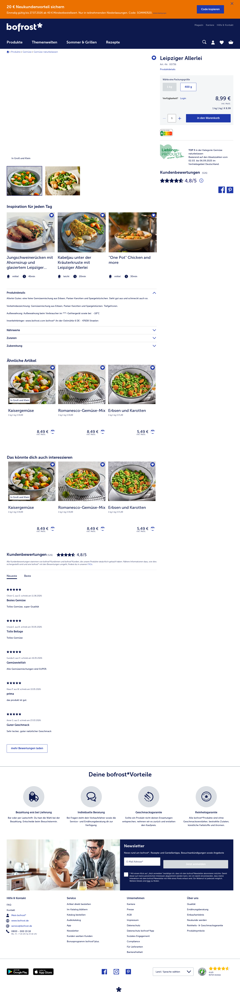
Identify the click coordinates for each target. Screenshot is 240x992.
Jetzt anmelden (214, 864)
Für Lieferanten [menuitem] (135, 945)
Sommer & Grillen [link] (81, 42)
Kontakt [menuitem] (11, 908)
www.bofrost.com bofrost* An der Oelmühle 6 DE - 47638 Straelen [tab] (52, 320)
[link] (41, 27)
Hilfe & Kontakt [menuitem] (225, 25)
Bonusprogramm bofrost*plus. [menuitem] (83, 940)
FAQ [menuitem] (9, 903)
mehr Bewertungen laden (27, 751)
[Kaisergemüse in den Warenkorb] (51, 432)
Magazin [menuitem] (198, 25)
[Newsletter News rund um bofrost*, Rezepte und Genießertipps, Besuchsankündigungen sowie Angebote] (176, 866)
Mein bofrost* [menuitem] (16, 913)
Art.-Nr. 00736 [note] (168, 64)
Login (183, 98)
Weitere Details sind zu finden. (145, 881)
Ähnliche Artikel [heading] (21, 360)
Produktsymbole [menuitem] (196, 929)
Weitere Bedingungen (159, 13)
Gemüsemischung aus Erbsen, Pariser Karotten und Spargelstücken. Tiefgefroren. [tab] (62, 306)
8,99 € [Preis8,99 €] (223, 98)
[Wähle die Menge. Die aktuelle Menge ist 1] (172, 118)
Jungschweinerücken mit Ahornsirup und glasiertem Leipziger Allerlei (30, 262)
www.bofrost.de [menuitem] (18, 919)
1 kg (169, 86)
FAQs (90, 567)
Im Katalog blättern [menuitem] (77, 908)
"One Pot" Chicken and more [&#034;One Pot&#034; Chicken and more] (129, 260)
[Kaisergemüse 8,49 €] (32, 406)
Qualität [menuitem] (191, 903)
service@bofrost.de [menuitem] (19, 924)
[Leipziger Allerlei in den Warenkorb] (208, 118)
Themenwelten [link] (44, 42)
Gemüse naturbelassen (46, 51)
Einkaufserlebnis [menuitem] (195, 913)
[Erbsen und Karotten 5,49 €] (132, 406)
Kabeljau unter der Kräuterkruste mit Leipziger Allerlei (74, 262)
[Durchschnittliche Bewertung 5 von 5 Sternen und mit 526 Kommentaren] (201, 181)
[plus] (179, 118)
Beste (27, 578)
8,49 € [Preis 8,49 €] (40, 432)
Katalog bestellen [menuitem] (76, 913)
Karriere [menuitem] (210, 25)
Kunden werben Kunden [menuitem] (79, 935)
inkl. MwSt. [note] (41, 436)
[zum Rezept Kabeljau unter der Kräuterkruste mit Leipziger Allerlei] (81, 232)
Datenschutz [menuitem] (133, 924)
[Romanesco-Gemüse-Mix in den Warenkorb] (101, 432)
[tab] (213, 42)
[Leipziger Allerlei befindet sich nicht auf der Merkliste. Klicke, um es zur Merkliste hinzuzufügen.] (152, 58)
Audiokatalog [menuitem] (74, 919)
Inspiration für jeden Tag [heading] (29, 206)
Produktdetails (167, 69)
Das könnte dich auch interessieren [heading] (39, 458)
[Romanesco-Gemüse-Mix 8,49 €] (82, 406)
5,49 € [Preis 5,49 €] (140, 432)
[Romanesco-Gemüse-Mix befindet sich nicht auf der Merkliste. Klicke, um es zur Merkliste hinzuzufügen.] (102, 368)
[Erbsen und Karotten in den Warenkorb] (151, 432)
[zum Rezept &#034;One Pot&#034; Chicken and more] (132, 232)
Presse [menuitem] (130, 908)
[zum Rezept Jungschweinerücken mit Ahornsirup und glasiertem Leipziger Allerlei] (30, 232)
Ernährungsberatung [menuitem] (197, 908)
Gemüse (27, 51)
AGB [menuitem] (129, 913)
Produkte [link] (14, 42)
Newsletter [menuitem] (73, 929)
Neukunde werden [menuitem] (197, 919)
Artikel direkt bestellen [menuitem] (79, 903)
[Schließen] (232, 4)
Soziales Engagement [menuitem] (138, 935)
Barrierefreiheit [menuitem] (135, 951)
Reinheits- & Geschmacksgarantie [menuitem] (205, 924)
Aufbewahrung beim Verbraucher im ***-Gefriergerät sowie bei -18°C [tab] (53, 313)
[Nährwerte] (167, 132)
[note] (208, 157)
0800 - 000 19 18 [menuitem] (19, 929)
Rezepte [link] (113, 42)
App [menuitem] (69, 924)
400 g (188, 86)
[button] (210, 9)
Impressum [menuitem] (133, 919)
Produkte (16, 51)
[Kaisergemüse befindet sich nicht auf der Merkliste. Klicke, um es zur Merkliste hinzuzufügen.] (52, 368)
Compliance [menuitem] (133, 940)
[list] (120, 809)
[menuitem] (14, 44)
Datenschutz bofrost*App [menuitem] (140, 929)
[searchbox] (131, 42)
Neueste (12, 578)
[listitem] (30, 245)
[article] (82, 239)
